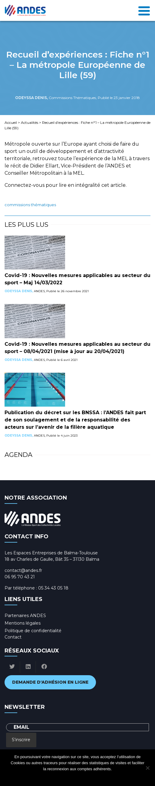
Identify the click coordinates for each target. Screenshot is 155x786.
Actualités (29, 122)
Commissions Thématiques (30, 205)
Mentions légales (23, 623)
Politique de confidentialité (33, 630)
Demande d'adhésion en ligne (50, 682)
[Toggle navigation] (144, 10)
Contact (13, 637)
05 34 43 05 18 (53, 588)
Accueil (11, 122)
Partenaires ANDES (25, 615)
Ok (53, 776)
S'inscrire (21, 739)
